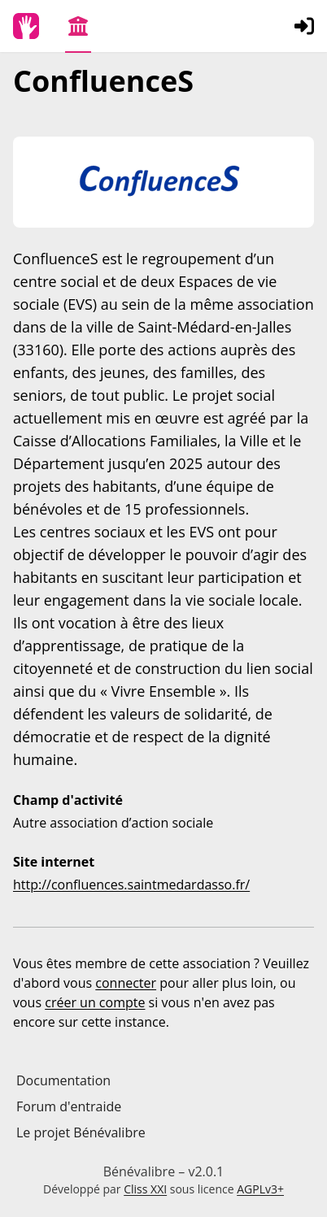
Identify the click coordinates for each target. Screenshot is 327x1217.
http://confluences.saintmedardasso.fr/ (131, 884)
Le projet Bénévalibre (81, 1132)
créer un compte (95, 1002)
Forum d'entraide (68, 1106)
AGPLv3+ (260, 1189)
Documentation (63, 1080)
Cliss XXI (145, 1189)
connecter (125, 983)
